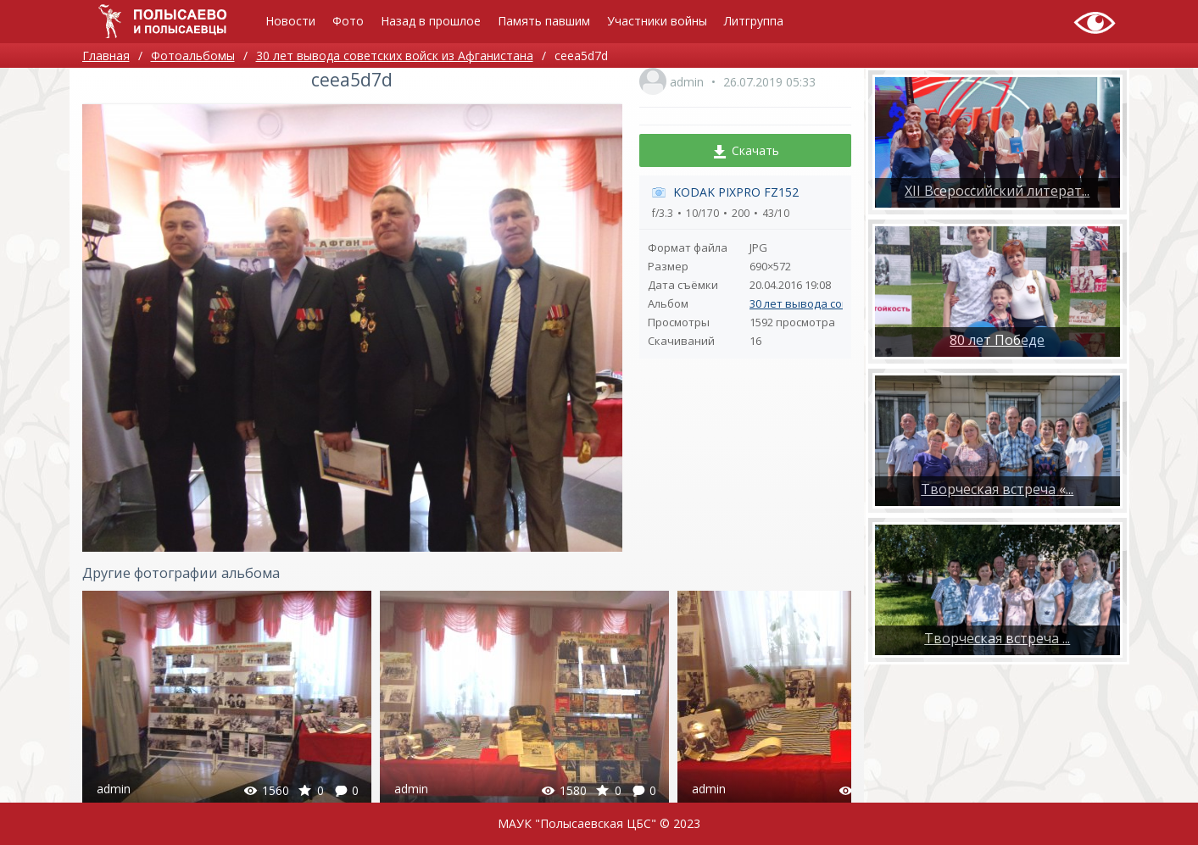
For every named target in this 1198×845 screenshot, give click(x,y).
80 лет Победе (997, 340)
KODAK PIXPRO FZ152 (736, 192)
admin (687, 82)
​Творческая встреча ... (997, 638)
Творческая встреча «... (997, 489)
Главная (106, 55)
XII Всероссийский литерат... (997, 190)
